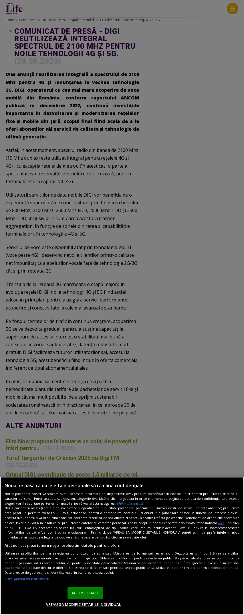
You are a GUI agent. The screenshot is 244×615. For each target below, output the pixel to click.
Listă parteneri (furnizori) (27, 579)
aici (221, 522)
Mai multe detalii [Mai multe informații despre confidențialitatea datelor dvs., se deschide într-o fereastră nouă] (130, 503)
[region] (122, 546)
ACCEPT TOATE (86, 593)
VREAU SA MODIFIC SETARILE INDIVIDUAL (83, 604)
